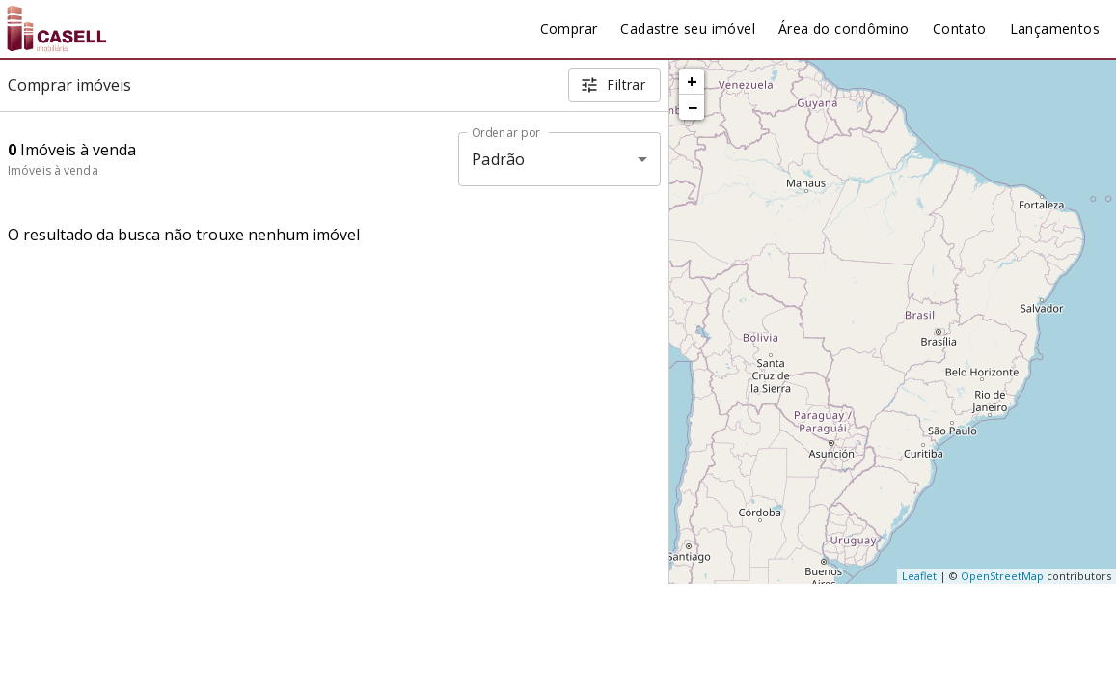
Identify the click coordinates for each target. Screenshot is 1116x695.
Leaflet (919, 576)
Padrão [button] (498, 159)
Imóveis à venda (53, 170)
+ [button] (692, 81)
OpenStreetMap (1002, 576)
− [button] (692, 107)
